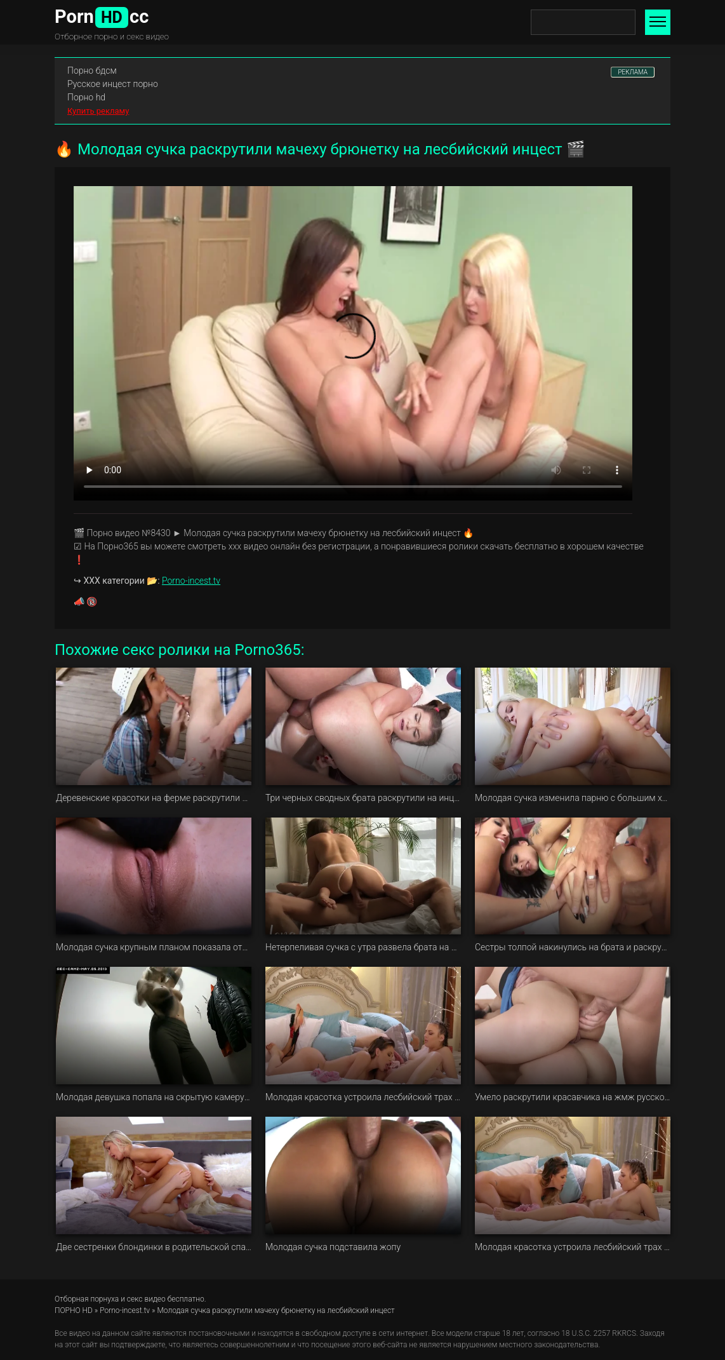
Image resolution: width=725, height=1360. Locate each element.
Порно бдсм (92, 70)
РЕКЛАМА (633, 72)
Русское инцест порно (112, 84)
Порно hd (86, 97)
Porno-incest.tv (191, 581)
